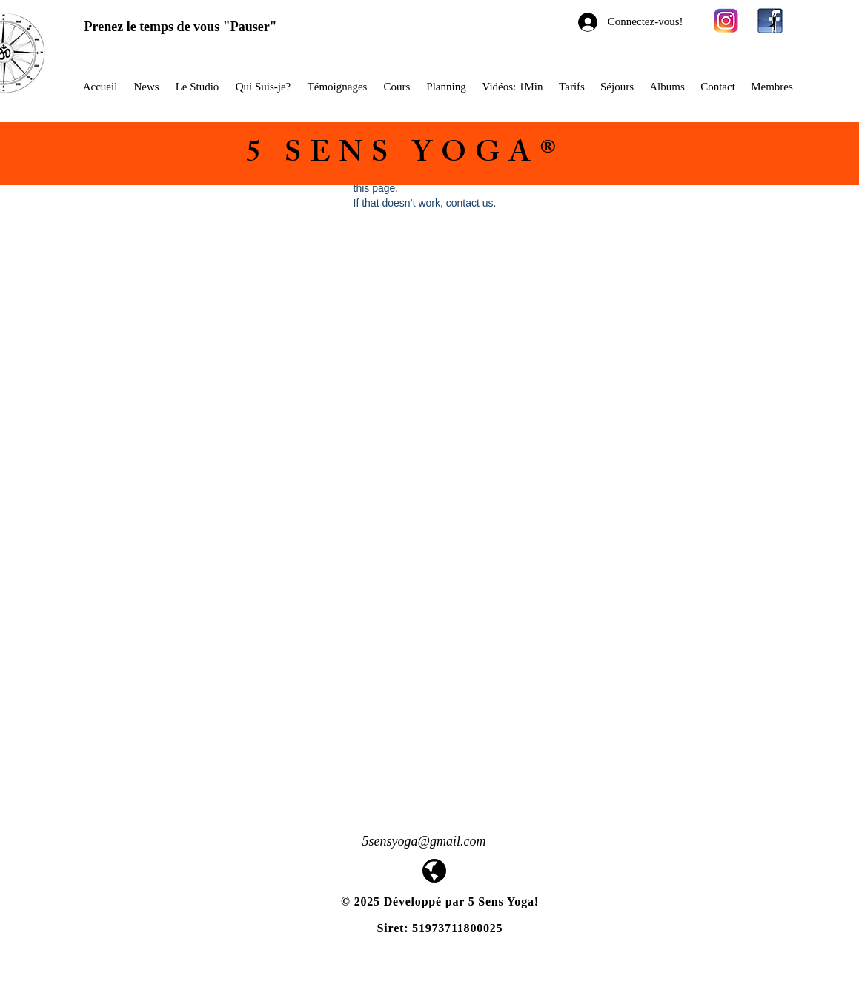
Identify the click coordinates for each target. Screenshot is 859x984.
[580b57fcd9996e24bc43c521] (726, 20)
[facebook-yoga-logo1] (770, 20)
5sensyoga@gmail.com (424, 841)
